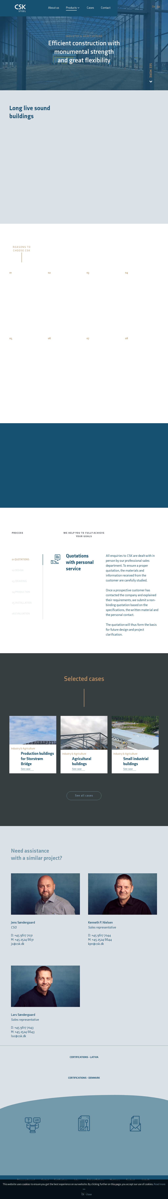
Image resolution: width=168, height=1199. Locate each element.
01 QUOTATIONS (20, 559)
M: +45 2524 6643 (22, 1032)
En (158, 6)
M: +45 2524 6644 (100, 940)
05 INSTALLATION (22, 602)
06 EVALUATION (21, 613)
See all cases (84, 795)
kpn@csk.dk (96, 944)
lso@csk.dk (18, 1036)
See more (150, 73)
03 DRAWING (19, 581)
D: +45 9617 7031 (22, 935)
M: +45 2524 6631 (22, 940)
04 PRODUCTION (21, 592)
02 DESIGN (17, 570)
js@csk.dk (17, 944)
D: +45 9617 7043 (22, 1028)
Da (154, 6)
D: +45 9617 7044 (99, 935)
